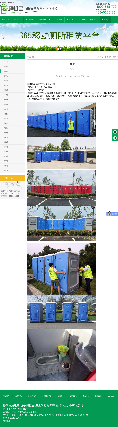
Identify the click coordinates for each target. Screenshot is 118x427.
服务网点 (108, 57)
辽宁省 (6, 76)
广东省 (6, 128)
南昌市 (6, 142)
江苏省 (6, 71)
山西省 (6, 114)
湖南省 (6, 104)
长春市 (6, 166)
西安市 (6, 161)
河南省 (6, 66)
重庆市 (6, 137)
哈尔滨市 (7, 170)
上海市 (6, 90)
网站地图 (6, 421)
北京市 (6, 85)
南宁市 (6, 147)
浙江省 (6, 118)
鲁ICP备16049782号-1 (12, 418)
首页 (101, 57)
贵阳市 (6, 152)
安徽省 (6, 99)
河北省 (6, 81)
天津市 (6, 95)
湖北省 (6, 109)
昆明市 (6, 156)
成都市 (6, 133)
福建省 (6, 123)
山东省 (6, 62)
